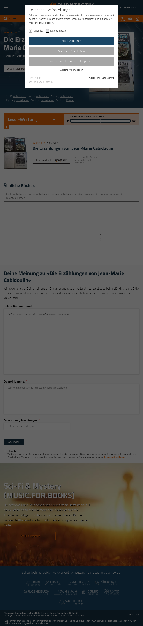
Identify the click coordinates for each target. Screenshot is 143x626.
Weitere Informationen (71, 69)
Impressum (94, 77)
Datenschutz (107, 77)
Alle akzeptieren (71, 41)
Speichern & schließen (71, 51)
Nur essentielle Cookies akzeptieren (71, 61)
